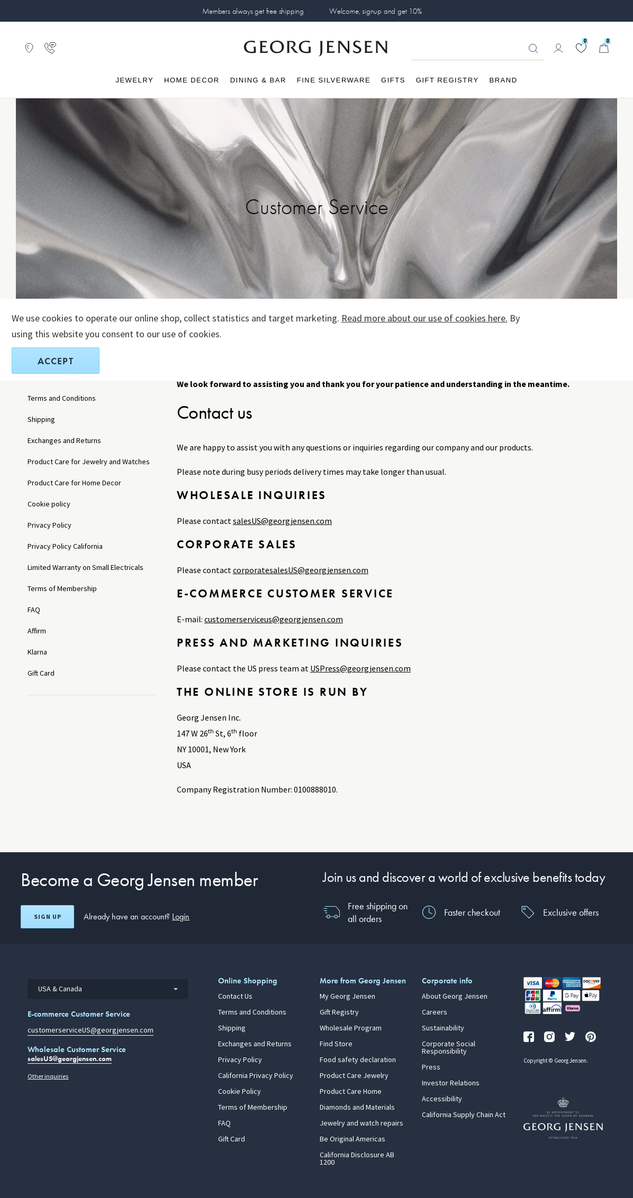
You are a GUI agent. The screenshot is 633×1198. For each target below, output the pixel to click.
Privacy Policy (49, 525)
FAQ (34, 610)
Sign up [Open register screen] (47, 917)
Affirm (37, 631)
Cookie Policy (239, 1091)
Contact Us (235, 996)
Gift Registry (339, 1012)
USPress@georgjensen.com (360, 668)
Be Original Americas (352, 1139)
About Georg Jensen (454, 996)
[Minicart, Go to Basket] (604, 48)
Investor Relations (451, 1083)
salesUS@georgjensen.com (282, 521)
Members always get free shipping (253, 11)
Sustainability (443, 1028)
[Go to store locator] (29, 48)
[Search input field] (477, 48)
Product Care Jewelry (354, 1076)
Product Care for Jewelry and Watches (89, 462)
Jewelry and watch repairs (361, 1123)
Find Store (336, 1044)
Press (431, 1067)
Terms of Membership (62, 589)
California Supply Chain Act (463, 1115)
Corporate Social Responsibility (448, 1047)
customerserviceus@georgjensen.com (273, 619)
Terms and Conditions (62, 398)
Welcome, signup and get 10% (375, 11)
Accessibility (442, 1099)
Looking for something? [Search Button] (533, 49)
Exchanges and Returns (64, 441)
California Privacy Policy (255, 1076)
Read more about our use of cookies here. (424, 318)
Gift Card (41, 673)
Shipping (41, 419)
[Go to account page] (558, 48)
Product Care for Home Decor (74, 483)
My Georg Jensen (347, 996)
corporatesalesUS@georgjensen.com (300, 570)
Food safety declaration (358, 1060)
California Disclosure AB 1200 (357, 1158)
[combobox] (108, 989)
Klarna (37, 652)
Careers (434, 1012)
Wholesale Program (351, 1028)
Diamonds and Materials (357, 1107)
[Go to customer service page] (50, 48)
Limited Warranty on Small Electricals (85, 568)
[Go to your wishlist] (581, 48)
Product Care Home (351, 1091)
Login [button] (180, 916)
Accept (56, 361)
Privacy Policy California (65, 546)
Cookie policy (49, 504)
